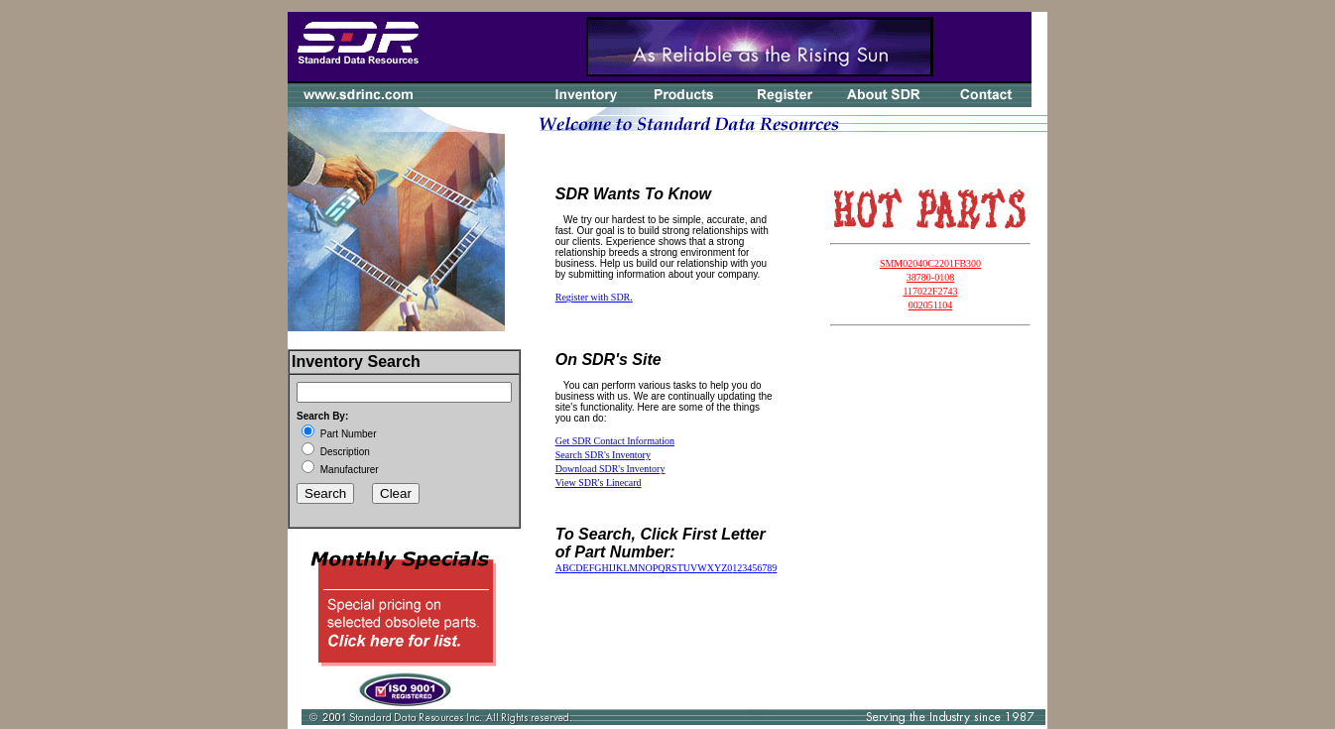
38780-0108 (930, 277)
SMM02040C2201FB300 (930, 263)
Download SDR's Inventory (610, 468)
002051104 (931, 305)
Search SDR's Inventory (603, 454)
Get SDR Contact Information (614, 440)
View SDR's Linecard (598, 482)
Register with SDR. (594, 297)
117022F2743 (930, 291)
